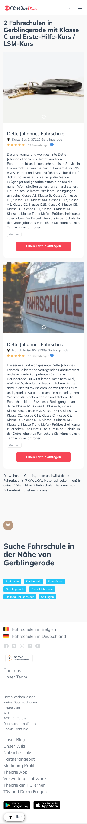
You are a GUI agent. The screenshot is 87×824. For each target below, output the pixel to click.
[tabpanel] (43, 87)
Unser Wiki (14, 746)
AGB (6, 713)
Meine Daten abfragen (20, 702)
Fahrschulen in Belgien (29, 629)
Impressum (11, 707)
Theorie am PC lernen (24, 785)
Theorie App (15, 772)
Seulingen (47, 597)
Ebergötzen (55, 581)
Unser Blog (14, 739)
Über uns (12, 670)
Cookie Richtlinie (15, 729)
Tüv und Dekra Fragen (25, 791)
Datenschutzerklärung (19, 723)
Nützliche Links (17, 752)
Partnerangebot (19, 759)
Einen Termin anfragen (43, 246)
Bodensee (12, 581)
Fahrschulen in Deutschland (34, 636)
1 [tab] (43, 116)
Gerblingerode (15, 589)
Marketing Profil (18, 765)
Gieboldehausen (42, 589)
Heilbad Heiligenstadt (20, 597)
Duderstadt (33, 581)
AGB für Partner (15, 718)
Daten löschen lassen (19, 697)
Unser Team (15, 677)
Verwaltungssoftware (24, 778)
